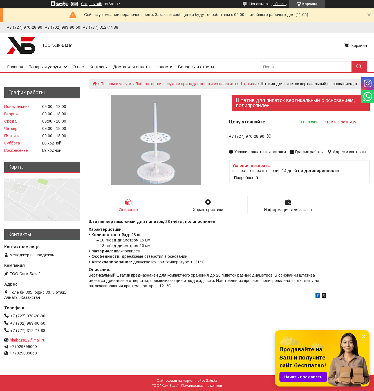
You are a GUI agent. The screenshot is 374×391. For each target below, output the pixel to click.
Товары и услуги (45, 66)
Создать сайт (91, 4)
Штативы (248, 84)
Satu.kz (212, 381)
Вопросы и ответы (196, 66)
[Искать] (359, 66)
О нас (78, 66)
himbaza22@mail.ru (27, 340)
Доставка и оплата (131, 66)
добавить (278, 4)
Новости (163, 66)
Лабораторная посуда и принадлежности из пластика (185, 84)
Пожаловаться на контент (201, 386)
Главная (15, 66)
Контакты (98, 66)
